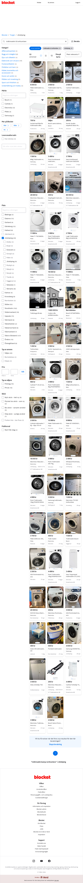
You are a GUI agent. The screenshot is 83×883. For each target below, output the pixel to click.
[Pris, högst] (14, 371)
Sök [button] (22, 372)
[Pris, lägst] (5, 371)
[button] (75, 41)
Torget (12, 35)
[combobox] (35, 41)
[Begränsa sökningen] (14, 95)
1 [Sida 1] (55, 753)
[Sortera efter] (73, 54)
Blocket (4, 35)
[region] (55, 107)
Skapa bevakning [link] (55, 744)
